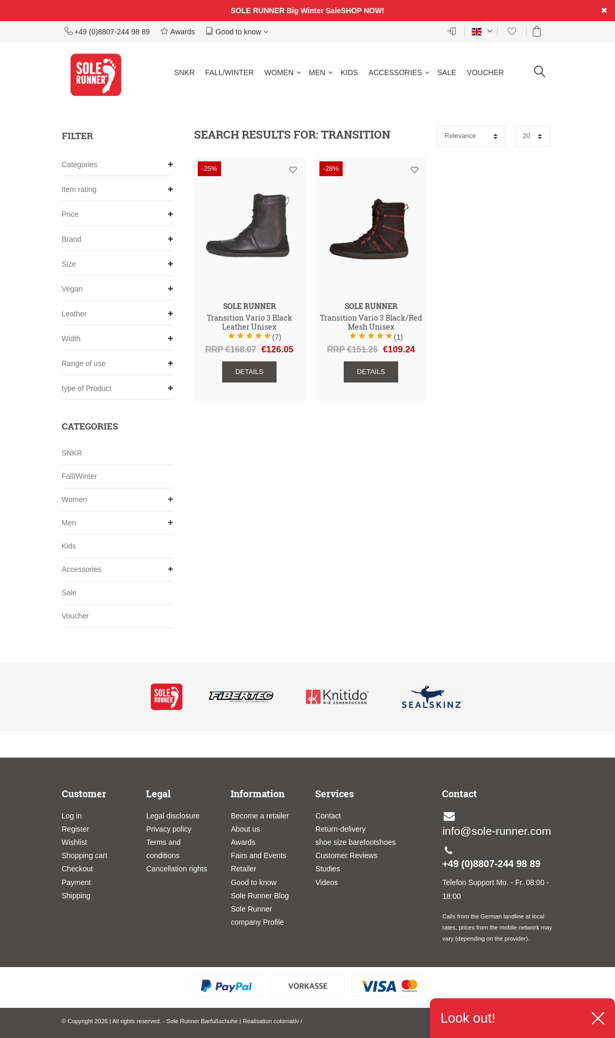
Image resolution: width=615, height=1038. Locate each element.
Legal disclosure (172, 816)
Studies (327, 868)
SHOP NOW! (362, 10)
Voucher (485, 72)
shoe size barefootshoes (355, 842)
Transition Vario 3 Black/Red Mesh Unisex (371, 323)
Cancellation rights (176, 868)
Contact (328, 816)
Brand (117, 239)
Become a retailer (260, 816)
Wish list (293, 170)
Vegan (117, 289)
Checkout (77, 868)
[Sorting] (471, 136)
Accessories (399, 72)
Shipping (76, 895)
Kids (349, 72)
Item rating (117, 189)
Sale (446, 72)
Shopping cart (84, 855)
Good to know (237, 31)
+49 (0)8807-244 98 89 (107, 31)
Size (117, 264)
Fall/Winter (229, 72)
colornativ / (287, 1021)
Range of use (117, 363)
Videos (326, 882)
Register (75, 829)
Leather (117, 314)
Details (249, 372)
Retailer (243, 868)
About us (245, 829)
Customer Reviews (346, 855)
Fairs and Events (258, 855)
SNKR (184, 72)
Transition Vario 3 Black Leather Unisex (249, 323)
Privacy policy (168, 829)
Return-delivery (340, 829)
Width (117, 338)
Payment (76, 882)
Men (321, 72)
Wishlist (74, 842)
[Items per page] (532, 136)
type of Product (117, 388)
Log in (72, 816)
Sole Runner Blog (260, 895)
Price (117, 214)
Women (282, 72)
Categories (117, 164)
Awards (177, 31)
